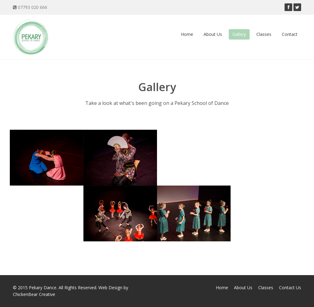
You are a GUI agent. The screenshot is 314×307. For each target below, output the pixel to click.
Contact (289, 34)
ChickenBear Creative (34, 294)
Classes (263, 34)
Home (187, 34)
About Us (213, 34)
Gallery (239, 34)
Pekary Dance (42, 287)
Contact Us (290, 287)
